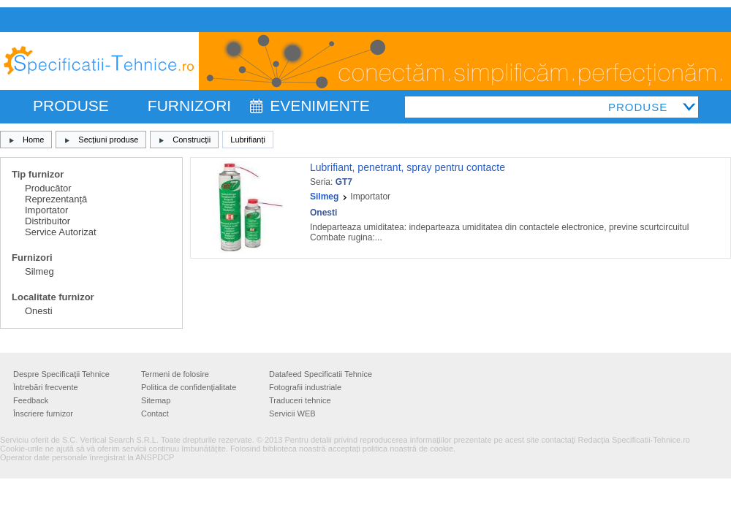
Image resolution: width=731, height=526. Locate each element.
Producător (48, 188)
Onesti (39, 310)
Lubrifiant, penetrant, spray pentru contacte (407, 167)
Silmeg (39, 271)
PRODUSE (71, 105)
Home (33, 139)
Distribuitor (47, 221)
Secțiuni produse (108, 139)
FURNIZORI (189, 105)
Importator (46, 210)
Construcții (192, 139)
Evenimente (320, 105)
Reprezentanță (56, 199)
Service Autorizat (60, 231)
